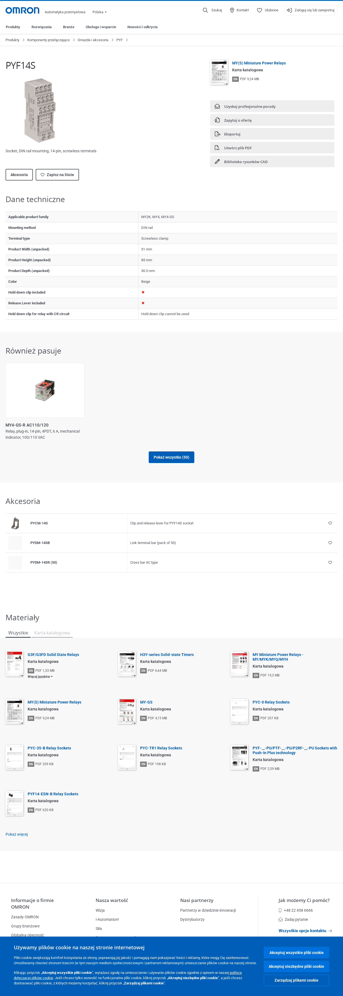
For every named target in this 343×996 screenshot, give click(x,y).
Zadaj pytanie (293, 919)
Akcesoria (19, 174)
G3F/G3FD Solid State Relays (53, 654)
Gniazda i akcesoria (93, 40)
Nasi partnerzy (196, 900)
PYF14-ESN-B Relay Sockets (53, 794)
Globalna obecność (27, 935)
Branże (68, 27)
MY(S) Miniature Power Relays (259, 63)
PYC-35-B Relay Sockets (49, 748)
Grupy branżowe (25, 926)
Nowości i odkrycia (142, 27)
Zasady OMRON (25, 917)
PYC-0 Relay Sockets (271, 702)
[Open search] (212, 10)
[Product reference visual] (15, 523)
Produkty (13, 27)
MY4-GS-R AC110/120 (27, 425)
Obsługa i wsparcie (101, 27)
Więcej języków (39, 677)
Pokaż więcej (17, 834)
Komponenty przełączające (48, 40)
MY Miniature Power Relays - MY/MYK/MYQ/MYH (278, 657)
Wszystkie (18, 633)
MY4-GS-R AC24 (274, 425)
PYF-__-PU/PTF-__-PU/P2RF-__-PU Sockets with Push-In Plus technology (295, 750)
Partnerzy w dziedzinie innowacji (208, 910)
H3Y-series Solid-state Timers (167, 654)
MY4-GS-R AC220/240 (196, 425)
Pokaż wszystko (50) (171, 457)
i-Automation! (107, 919)
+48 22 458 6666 (296, 910)
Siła (99, 928)
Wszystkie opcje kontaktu (305, 930)
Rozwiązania (42, 27)
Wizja (100, 910)
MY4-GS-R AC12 (105, 425)
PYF (119, 40)
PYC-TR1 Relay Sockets (161, 748)
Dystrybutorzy (192, 919)
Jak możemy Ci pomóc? (304, 900)
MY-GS (146, 702)
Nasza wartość (112, 900)
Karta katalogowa (52, 633)
